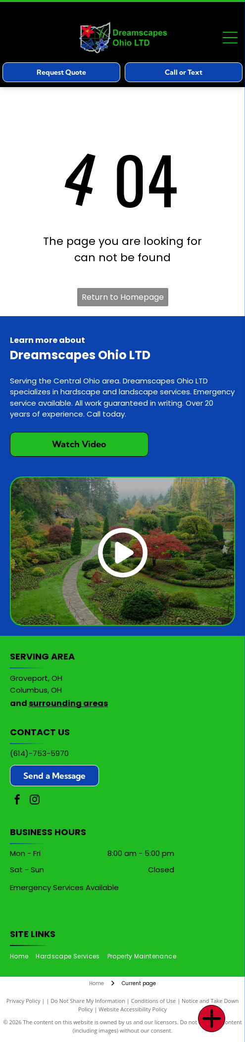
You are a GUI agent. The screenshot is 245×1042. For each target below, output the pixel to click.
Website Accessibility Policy (132, 1009)
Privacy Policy (23, 1000)
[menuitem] (23, 956)
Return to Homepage (123, 297)
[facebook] (17, 800)
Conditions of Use (153, 1000)
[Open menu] (230, 37)
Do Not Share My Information (87, 1000)
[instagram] (34, 800)
